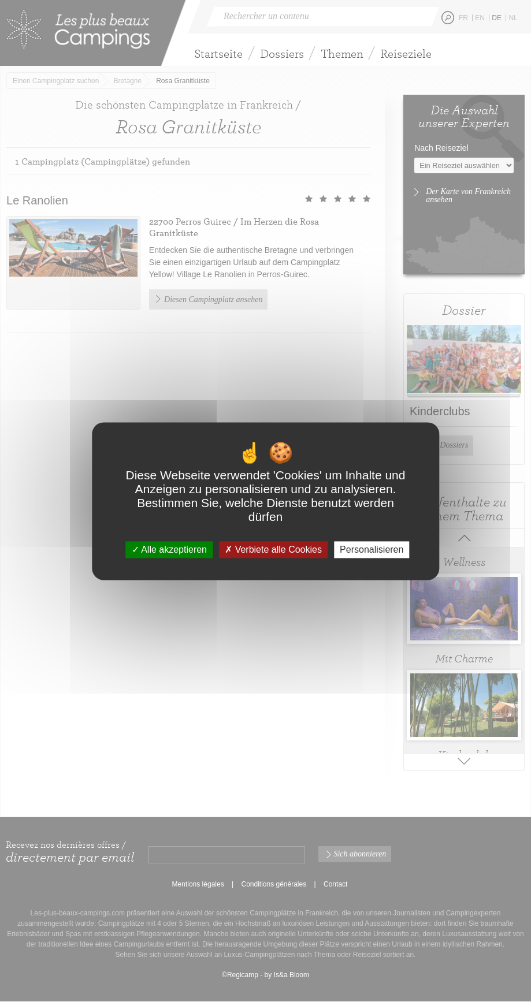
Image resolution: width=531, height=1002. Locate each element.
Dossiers (282, 53)
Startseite (218, 53)
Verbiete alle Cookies (273, 549)
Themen (342, 53)
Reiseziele (406, 53)
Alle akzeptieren (169, 549)
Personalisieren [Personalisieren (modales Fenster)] (371, 549)
